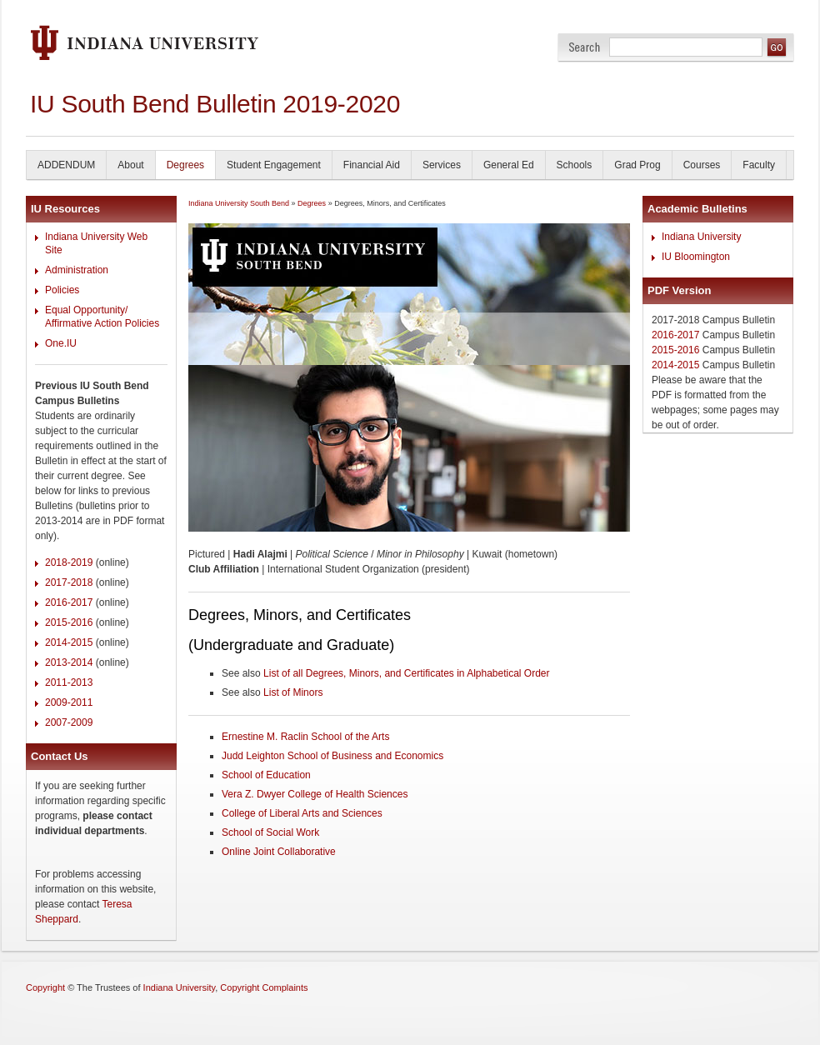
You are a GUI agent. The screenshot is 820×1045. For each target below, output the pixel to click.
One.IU (61, 343)
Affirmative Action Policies (102, 323)
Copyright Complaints (264, 987)
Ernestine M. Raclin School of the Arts (305, 736)
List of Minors (292, 692)
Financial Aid (371, 165)
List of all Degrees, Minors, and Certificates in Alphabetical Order (406, 673)
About (130, 165)
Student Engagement (274, 165)
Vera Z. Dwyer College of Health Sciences (315, 794)
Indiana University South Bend (238, 203)
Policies (62, 290)
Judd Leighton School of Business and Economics (332, 756)
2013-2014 (68, 662)
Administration (76, 270)
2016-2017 (68, 602)
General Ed (508, 165)
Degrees (185, 165)
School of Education (266, 775)
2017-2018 (68, 582)
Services (441, 165)
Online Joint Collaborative (279, 852)
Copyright (45, 987)
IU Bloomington (696, 256)
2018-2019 (68, 562)
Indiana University (701, 236)
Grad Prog (637, 165)
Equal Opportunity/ (86, 310)
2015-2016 (68, 622)
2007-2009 (68, 722)
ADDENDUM (66, 165)
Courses (702, 165)
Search (584, 47)
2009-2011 (68, 702)
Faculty (758, 165)
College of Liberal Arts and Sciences (302, 813)
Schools (574, 165)
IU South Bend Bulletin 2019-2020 (215, 104)
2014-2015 (68, 642)
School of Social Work (270, 832)
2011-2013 (68, 682)
